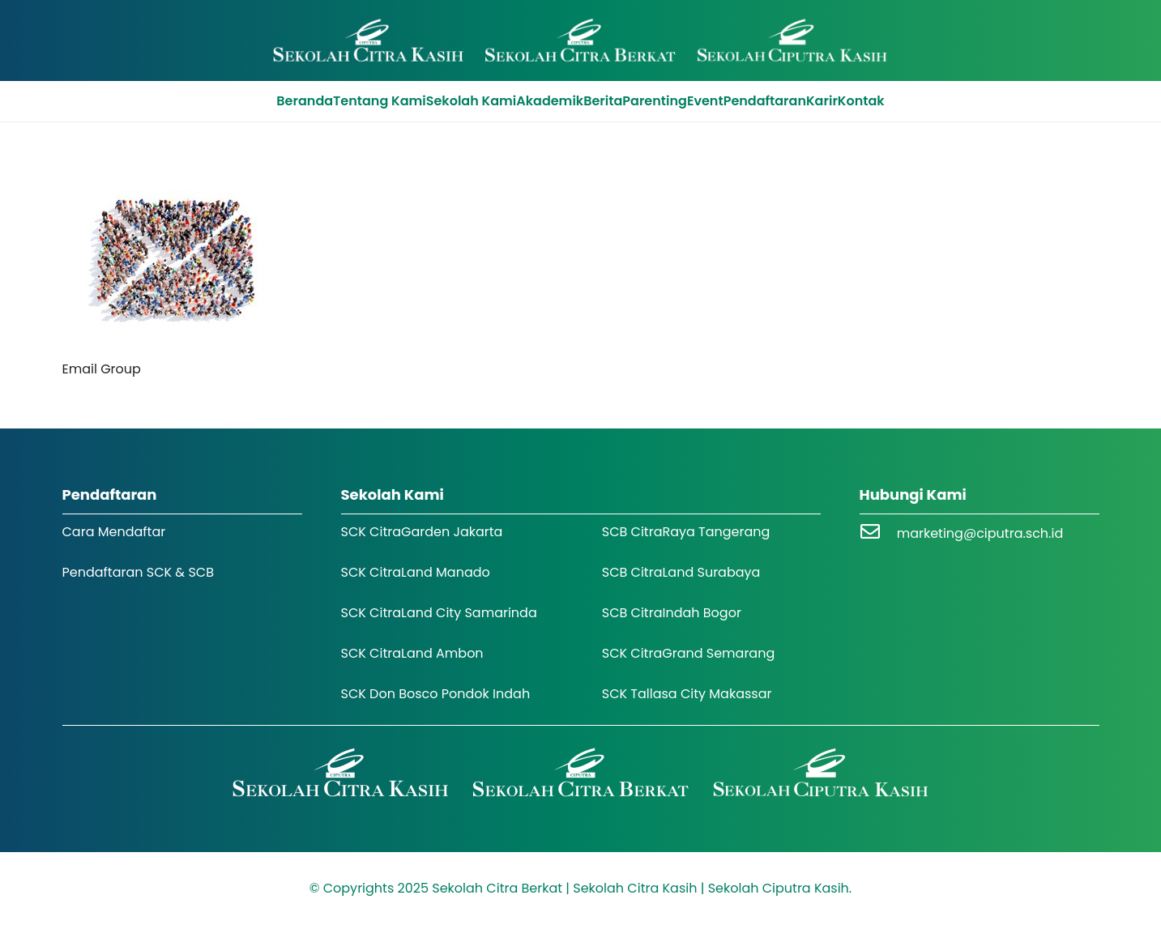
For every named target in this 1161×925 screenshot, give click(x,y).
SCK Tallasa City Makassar (687, 693)
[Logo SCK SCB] (580, 40)
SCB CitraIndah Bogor (671, 612)
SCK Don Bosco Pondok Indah (436, 693)
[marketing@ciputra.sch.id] (878, 533)
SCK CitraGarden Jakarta (422, 531)
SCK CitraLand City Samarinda (439, 612)
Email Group (101, 369)
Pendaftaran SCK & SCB (138, 572)
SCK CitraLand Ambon (412, 653)
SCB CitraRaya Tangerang (686, 531)
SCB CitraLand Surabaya (681, 572)
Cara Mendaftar (114, 531)
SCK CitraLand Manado (415, 572)
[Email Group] (175, 183)
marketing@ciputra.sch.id (980, 533)
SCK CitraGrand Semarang (688, 653)
